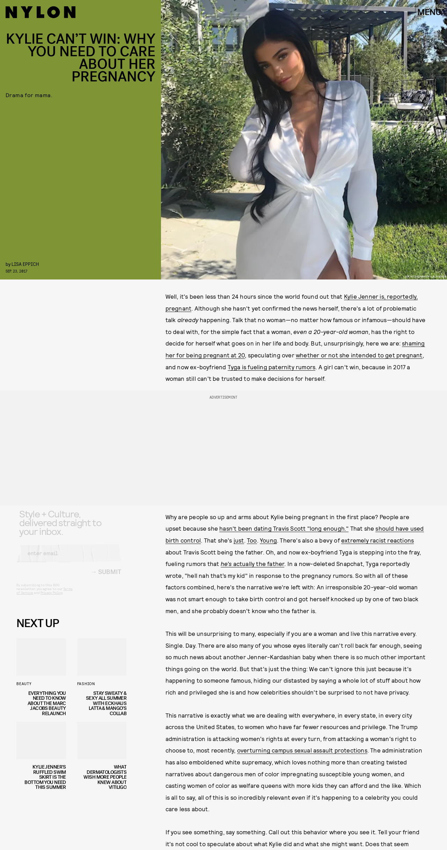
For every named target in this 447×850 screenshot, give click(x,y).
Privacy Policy (52, 598)
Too (252, 540)
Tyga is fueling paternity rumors (271, 366)
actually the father (253, 563)
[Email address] (68, 559)
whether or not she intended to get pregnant (359, 354)
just (239, 540)
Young (268, 540)
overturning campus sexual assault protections (302, 750)
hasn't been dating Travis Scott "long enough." (284, 528)
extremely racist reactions (377, 540)
